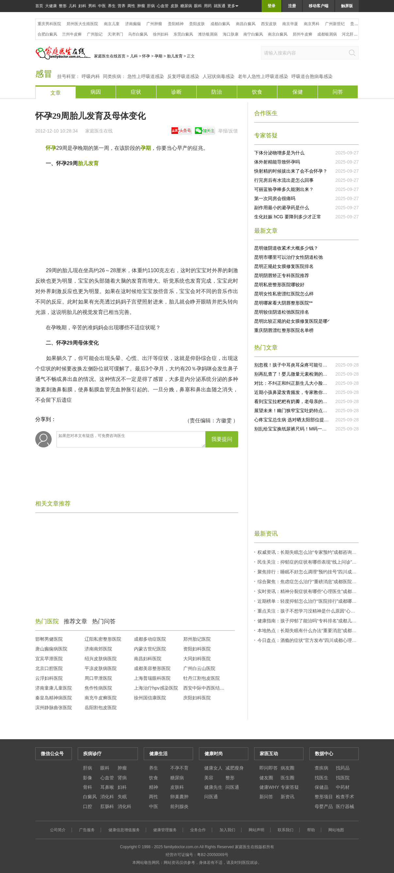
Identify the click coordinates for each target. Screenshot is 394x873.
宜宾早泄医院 (49, 658)
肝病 (151, 6)
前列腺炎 (179, 806)
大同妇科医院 (197, 658)
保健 (297, 92)
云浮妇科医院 (49, 678)
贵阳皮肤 (197, 24)
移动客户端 (318, 6)
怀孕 (146, 56)
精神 (153, 787)
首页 (39, 6)
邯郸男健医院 (49, 639)
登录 (271, 6)
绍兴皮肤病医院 (101, 658)
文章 (55, 93)
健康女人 (213, 768)
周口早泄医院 (98, 678)
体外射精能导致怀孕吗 (277, 161)
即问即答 (268, 768)
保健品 (321, 787)
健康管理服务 (165, 830)
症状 (136, 92)
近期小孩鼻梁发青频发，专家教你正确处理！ (300, 392)
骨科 (87, 787)
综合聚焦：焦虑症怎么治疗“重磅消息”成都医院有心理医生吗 (318, 581)
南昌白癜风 (245, 24)
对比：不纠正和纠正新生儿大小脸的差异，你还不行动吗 (311, 383)
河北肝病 (349, 34)
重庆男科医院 (49, 24)
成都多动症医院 (150, 639)
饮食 (257, 92)
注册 (292, 6)
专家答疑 (290, 787)
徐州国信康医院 (150, 697)
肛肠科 (107, 806)
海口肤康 (230, 34)
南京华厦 (290, 24)
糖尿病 (186, 6)
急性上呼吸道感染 (145, 76)
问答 (338, 92)
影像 (87, 777)
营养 (121, 6)
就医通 (219, 6)
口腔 (87, 806)
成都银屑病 (327, 34)
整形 (63, 6)
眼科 (198, 6)
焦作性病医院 (98, 688)
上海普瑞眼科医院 (152, 678)
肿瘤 (141, 6)
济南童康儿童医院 (53, 688)
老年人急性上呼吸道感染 (263, 76)
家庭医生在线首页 (109, 56)
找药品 (343, 768)
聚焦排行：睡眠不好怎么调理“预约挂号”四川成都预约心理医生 (320, 571)
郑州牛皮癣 (302, 34)
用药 (208, 6)
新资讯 (287, 796)
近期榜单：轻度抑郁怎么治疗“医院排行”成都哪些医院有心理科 (320, 601)
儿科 (72, 6)
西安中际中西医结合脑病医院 (213, 688)
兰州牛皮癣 (72, 34)
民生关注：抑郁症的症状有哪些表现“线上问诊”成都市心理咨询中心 (325, 562)
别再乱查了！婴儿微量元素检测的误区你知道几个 (304, 374)
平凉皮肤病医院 (101, 668)
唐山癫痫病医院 (51, 648)
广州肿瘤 (154, 24)
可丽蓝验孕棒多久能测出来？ (284, 189)
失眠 (122, 796)
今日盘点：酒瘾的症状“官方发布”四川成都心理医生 (309, 640)
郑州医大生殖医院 (82, 24)
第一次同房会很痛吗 (274, 198)
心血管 (163, 6)
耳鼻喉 (107, 787)
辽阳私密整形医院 (103, 639)
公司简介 (58, 830)
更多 (232, 6)
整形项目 (324, 796)
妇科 (82, 6)
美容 (208, 777)
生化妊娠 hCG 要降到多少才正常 (287, 216)
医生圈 (287, 777)
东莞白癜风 (183, 34)
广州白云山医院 (199, 668)
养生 (112, 6)
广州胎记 (95, 34)
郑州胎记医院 (197, 639)
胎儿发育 (175, 56)
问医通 (232, 787)
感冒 (43, 74)
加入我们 (227, 830)
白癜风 (90, 796)
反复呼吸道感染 (183, 76)
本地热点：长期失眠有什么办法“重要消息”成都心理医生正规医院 (322, 630)
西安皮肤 (269, 24)
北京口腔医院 (49, 668)
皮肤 (174, 6)
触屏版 (347, 6)
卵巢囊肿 (179, 796)
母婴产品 (324, 806)
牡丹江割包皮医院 (201, 678)
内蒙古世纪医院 (150, 648)
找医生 (321, 777)
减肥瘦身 (234, 768)
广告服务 (87, 830)
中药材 (343, 787)
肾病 (122, 777)
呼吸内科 (91, 76)
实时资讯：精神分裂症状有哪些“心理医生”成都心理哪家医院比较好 (325, 591)
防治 (216, 92)
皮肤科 (177, 787)
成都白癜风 (220, 24)
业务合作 (198, 830)
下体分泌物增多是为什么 (279, 152)
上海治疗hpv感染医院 (156, 688)
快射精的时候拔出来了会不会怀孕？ (290, 171)
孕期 (158, 56)
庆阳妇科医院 (197, 697)
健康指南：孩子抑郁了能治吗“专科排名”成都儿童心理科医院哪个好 (325, 620)
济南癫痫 (133, 24)
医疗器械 (345, 806)
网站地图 (336, 830)
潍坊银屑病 (208, 34)
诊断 (176, 92)
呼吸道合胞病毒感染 (312, 76)
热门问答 (104, 621)
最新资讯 (266, 533)
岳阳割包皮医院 (101, 707)
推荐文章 (75, 621)
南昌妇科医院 (147, 658)
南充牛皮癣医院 (101, 697)
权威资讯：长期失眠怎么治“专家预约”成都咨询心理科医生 (316, 552)
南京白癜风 (277, 34)
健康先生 (213, 787)
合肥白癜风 (47, 34)
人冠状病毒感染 (219, 76)
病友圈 (287, 768)
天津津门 (115, 34)
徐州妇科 (161, 34)
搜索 (352, 52)
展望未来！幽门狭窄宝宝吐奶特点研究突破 (297, 410)
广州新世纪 (335, 24)
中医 (102, 6)
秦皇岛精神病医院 (53, 697)
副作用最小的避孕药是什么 (281, 207)
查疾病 (321, 768)
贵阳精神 (176, 24)
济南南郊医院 (98, 648)
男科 (92, 6)
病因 (95, 92)
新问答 (266, 796)
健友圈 (266, 777)
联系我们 (285, 830)
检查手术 (345, 796)
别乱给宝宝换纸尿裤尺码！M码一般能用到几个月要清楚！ (313, 428)
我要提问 (221, 439)
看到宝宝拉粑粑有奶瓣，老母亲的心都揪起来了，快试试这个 (316, 401)
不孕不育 (179, 768)
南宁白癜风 (253, 34)
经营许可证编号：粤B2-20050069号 (197, 854)
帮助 (311, 830)
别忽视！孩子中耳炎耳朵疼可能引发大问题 (297, 364)
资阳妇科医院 (197, 648)
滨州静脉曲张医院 (53, 707)
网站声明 (256, 830)
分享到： (45, 419)
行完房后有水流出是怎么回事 (284, 180)
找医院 (343, 777)
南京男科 (312, 24)
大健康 (51, 6)
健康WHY (269, 787)
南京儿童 (112, 24)
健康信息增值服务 (124, 830)
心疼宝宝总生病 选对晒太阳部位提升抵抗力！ (300, 419)
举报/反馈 (228, 130)
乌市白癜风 (138, 34)
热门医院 (47, 621)
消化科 (107, 796)
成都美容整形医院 (152, 668)
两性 (131, 6)
